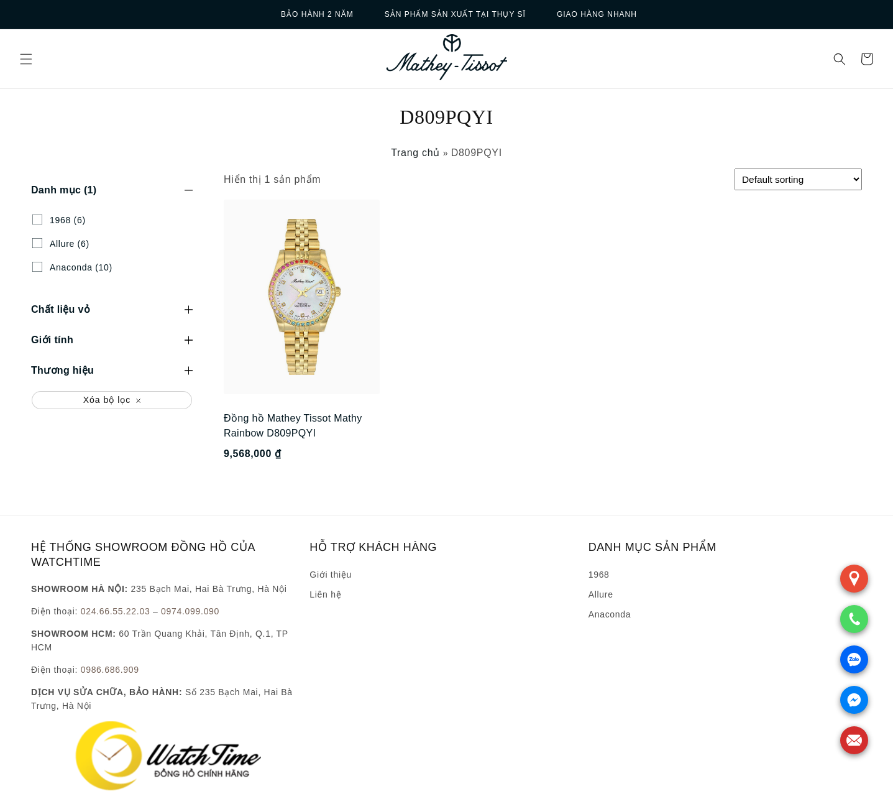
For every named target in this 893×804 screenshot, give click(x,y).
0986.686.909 (110, 670)
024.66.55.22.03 (115, 611)
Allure (600, 594)
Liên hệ (325, 594)
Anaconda (609, 614)
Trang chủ (415, 152)
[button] (26, 59)
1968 (599, 575)
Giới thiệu (330, 575)
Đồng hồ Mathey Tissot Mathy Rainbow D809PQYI (293, 425)
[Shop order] (798, 179)
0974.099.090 (190, 611)
